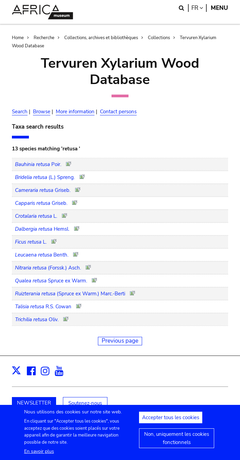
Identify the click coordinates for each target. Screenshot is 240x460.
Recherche (44, 38)
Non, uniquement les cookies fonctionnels (176, 440)
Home (18, 38)
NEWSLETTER (34, 402)
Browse (41, 111)
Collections (159, 38)
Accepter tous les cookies (170, 419)
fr (199, 8)
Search (20, 111)
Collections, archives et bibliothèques (101, 38)
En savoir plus (39, 453)
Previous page (120, 341)
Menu (219, 8)
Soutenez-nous (85, 403)
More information (75, 111)
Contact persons (118, 111)
